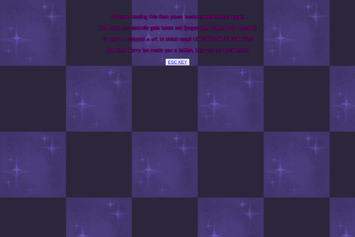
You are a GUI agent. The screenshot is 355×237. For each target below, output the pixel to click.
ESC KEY (177, 62)
